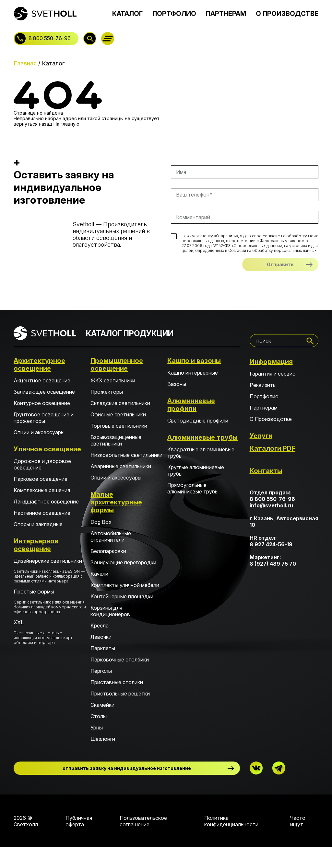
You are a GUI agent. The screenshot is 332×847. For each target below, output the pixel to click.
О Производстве (271, 419)
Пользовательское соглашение (143, 821)
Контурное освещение (42, 403)
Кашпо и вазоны (194, 361)
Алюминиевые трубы (202, 437)
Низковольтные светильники (126, 455)
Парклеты (102, 648)
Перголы (101, 671)
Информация (271, 362)
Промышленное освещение (116, 364)
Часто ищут (297, 821)
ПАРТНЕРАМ (226, 13)
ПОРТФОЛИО (174, 13)
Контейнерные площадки (121, 596)
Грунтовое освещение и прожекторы (44, 417)
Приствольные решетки (120, 693)
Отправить (280, 264)
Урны (96, 727)
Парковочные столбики (119, 659)
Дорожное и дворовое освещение (42, 464)
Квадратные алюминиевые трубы (200, 452)
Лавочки (101, 637)
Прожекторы (106, 392)
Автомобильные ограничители (110, 536)
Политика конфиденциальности (231, 821)
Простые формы (50, 601)
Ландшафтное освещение (46, 501)
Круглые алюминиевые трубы (195, 470)
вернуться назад (33, 124)
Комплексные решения (42, 490)
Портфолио (264, 396)
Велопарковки (108, 551)
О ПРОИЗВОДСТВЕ (287, 13)
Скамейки (102, 705)
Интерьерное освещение (36, 545)
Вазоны (176, 384)
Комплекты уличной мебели (124, 585)
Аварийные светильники (120, 466)
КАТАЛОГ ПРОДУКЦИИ (129, 333)
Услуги (261, 436)
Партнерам (264, 407)
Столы (98, 716)
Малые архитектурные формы (116, 502)
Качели (99, 573)
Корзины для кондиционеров (110, 610)
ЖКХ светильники (112, 380)
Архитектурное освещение (39, 364)
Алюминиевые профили (191, 404)
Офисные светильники (118, 414)
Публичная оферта (78, 821)
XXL (50, 632)
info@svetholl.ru (271, 505)
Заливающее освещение (44, 392)
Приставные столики (116, 682)
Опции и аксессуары (39, 432)
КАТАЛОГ (127, 13)
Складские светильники (120, 403)
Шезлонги (102, 739)
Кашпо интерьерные (192, 372)
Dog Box (101, 522)
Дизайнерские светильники (50, 570)
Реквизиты (263, 385)
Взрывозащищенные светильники (115, 440)
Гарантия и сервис (272, 373)
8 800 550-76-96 (50, 38)
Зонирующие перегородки (123, 562)
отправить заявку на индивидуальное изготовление (127, 768)
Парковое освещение (40, 479)
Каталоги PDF (272, 448)
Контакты (266, 471)
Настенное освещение (42, 513)
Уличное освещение (47, 449)
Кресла (99, 625)
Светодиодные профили (197, 420)
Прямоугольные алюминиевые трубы (193, 488)
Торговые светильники (118, 426)
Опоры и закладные (38, 524)
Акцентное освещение (42, 380)
